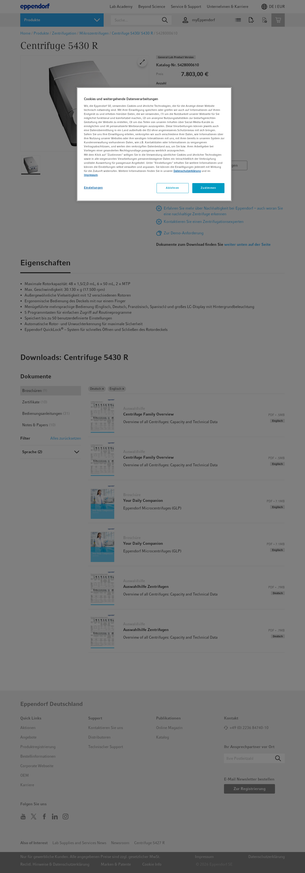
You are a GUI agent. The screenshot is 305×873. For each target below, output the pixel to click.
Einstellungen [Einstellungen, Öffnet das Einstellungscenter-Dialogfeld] (93, 187)
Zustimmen (208, 188)
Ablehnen (172, 188)
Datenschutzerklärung (187, 171)
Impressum (91, 175)
